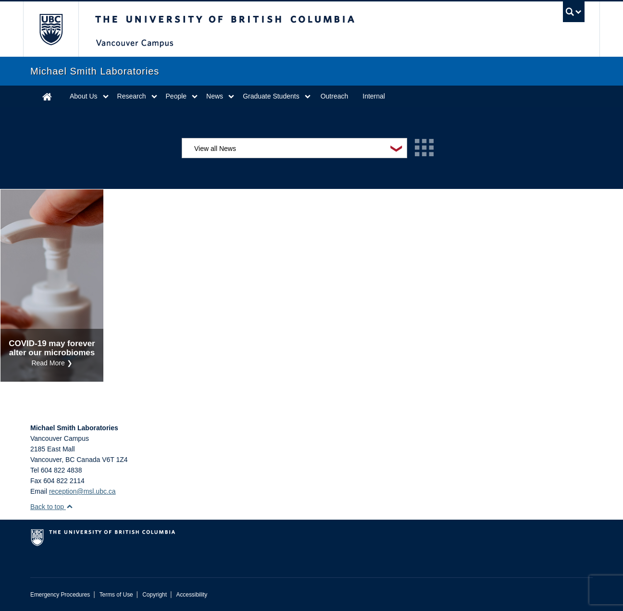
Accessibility (191, 594)
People (176, 96)
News (214, 96)
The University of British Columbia (50, 29)
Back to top (51, 507)
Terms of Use (116, 594)
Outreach (335, 96)
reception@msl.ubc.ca (82, 491)
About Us (84, 96)
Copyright (154, 594)
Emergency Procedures (60, 594)
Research (131, 96)
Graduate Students (271, 96)
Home (47, 96)
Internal (373, 96)
